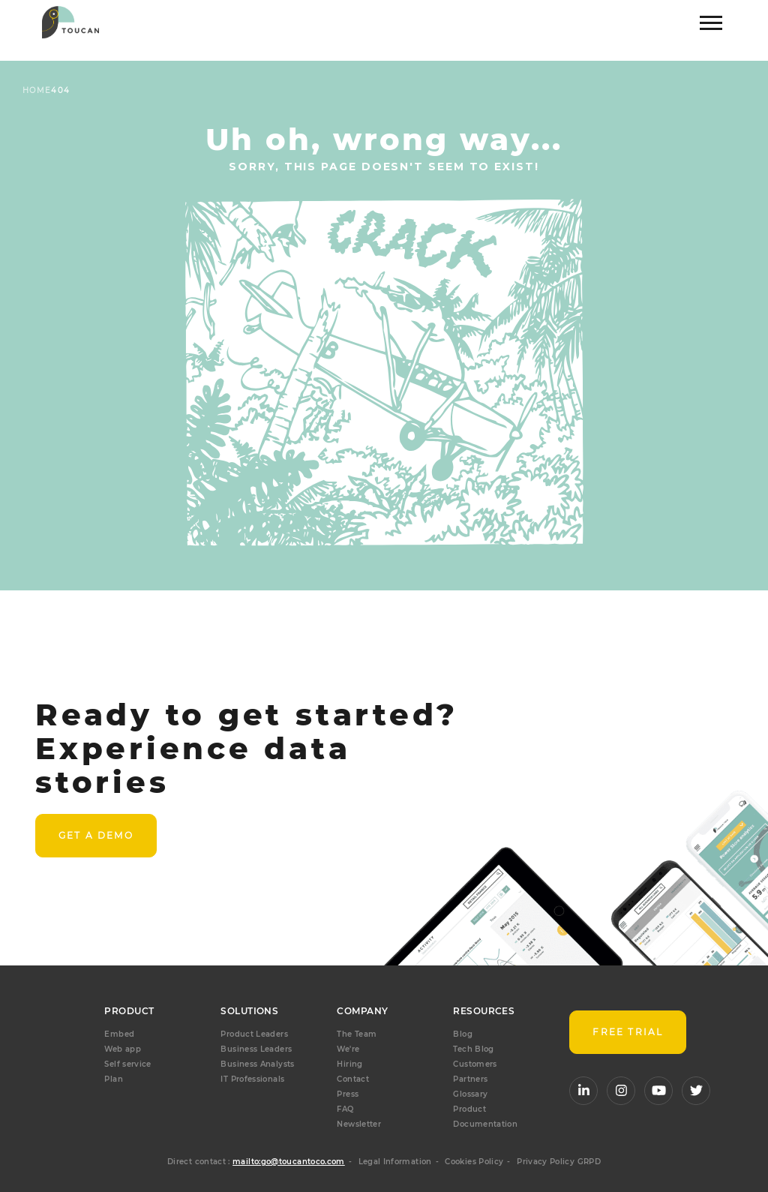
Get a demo (96, 835)
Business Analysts (257, 1064)
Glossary (470, 1094)
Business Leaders (256, 1049)
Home (36, 90)
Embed (119, 1034)
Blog (462, 1034)
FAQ (345, 1109)
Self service (127, 1064)
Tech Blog (473, 1049)
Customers (474, 1064)
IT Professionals (252, 1079)
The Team (356, 1034)
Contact (353, 1079)
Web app (122, 1049)
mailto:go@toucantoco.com (288, 1161)
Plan (113, 1079)
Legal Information (395, 1161)
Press (347, 1094)
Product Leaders (253, 1034)
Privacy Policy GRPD (559, 1161)
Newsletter (359, 1124)
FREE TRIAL (627, 1031)
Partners (470, 1079)
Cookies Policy (474, 1161)
